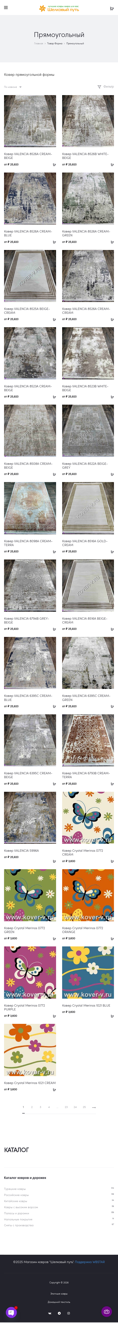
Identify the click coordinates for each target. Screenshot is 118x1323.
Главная (38, 44)
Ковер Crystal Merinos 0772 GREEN (24, 930)
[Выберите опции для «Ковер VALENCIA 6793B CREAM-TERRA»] (111, 784)
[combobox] (12, 87)
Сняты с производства (19, 1226)
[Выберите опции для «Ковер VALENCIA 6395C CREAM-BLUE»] (53, 707)
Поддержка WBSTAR (90, 1262)
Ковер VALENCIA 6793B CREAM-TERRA (86, 775)
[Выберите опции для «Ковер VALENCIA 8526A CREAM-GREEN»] (111, 242)
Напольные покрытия (18, 1220)
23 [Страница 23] (66, 1107)
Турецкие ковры (15, 1189)
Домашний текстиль (59, 1302)
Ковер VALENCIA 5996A (21, 851)
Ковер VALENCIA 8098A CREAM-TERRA (28, 543)
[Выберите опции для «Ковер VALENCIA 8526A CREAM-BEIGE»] (53, 165)
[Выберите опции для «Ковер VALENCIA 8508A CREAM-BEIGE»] (53, 474)
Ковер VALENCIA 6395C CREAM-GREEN (86, 698)
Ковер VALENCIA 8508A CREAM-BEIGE (28, 466)
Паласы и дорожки (16, 1214)
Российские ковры (16, 1195)
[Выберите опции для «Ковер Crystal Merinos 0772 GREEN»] (53, 939)
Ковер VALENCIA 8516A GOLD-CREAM (85, 543)
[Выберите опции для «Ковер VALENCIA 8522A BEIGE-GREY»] (111, 474)
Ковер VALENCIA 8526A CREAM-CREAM (86, 311)
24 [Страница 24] (75, 1107)
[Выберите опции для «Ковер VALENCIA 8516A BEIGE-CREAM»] (111, 629)
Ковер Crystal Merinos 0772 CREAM (82, 853)
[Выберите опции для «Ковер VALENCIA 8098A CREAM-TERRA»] (53, 552)
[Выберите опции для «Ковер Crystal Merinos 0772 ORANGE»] (111, 939)
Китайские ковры (15, 1202)
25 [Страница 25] (84, 1107)
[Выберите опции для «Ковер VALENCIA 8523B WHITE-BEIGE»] (111, 397)
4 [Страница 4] (49, 1107)
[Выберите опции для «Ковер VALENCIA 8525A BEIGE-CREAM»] (53, 319)
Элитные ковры (59, 1294)
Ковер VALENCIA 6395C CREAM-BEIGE (28, 775)
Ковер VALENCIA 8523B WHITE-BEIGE (85, 389)
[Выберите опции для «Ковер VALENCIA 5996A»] (53, 861)
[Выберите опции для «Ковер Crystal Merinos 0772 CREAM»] (111, 861)
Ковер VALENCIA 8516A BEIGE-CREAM (84, 621)
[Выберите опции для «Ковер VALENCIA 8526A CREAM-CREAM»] (111, 319)
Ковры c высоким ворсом (21, 1208)
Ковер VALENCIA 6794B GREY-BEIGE (26, 621)
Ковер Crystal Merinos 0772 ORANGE (82, 930)
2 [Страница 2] (32, 1107)
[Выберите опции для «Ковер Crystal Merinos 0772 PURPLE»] (53, 1016)
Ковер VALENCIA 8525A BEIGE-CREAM (27, 311)
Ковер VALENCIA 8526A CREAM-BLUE (28, 234)
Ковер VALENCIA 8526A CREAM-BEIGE (28, 156)
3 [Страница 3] (40, 1107)
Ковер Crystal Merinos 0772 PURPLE (24, 1008)
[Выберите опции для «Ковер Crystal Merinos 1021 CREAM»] (53, 1090)
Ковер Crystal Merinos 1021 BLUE (86, 1006)
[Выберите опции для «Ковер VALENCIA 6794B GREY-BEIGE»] (53, 629)
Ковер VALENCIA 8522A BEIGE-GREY (85, 466)
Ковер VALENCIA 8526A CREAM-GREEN (86, 234)
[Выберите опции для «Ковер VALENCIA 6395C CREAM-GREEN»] (111, 707)
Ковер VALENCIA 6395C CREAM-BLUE (28, 698)
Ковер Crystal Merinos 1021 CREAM (30, 1083)
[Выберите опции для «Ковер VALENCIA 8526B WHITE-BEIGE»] (111, 165)
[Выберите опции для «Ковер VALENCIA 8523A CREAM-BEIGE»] (53, 397)
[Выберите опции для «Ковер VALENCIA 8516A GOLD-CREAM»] (111, 552)
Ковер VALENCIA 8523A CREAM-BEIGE (28, 389)
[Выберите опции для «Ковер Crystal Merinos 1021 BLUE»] (111, 1016)
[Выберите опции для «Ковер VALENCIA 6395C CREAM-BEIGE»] (53, 784)
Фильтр (105, 87)
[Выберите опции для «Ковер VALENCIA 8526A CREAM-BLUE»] (53, 242)
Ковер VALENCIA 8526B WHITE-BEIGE (85, 156)
